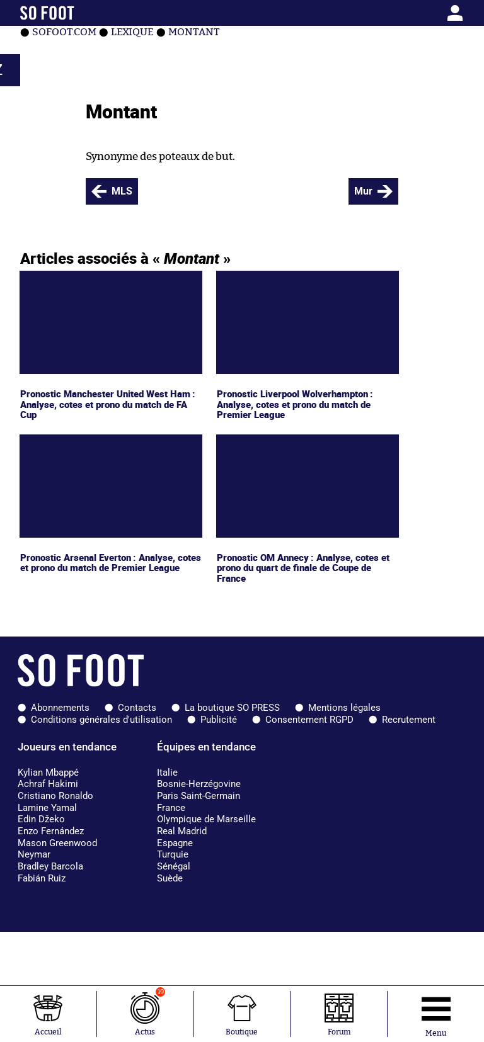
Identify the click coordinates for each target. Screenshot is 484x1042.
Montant (194, 32)
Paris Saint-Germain (198, 795)
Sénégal (173, 866)
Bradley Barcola (50, 866)
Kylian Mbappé (48, 772)
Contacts (137, 707)
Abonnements (60, 707)
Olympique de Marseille (206, 819)
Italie (167, 772)
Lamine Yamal (47, 807)
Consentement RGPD (309, 719)
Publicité (218, 719)
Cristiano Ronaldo (55, 795)
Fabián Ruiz (42, 878)
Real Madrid (182, 831)
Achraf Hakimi (48, 784)
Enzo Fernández (51, 831)
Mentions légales (344, 707)
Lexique (132, 32)
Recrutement (408, 719)
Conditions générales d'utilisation (101, 719)
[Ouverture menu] (436, 1014)
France (171, 807)
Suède (170, 878)
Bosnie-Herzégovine (199, 784)
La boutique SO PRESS (232, 707)
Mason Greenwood (57, 843)
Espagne (175, 843)
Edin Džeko (41, 819)
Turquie (172, 854)
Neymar (34, 854)
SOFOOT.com (64, 32)
